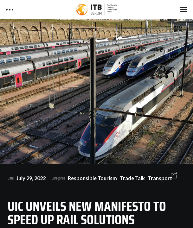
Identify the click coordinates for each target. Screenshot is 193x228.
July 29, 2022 (31, 178)
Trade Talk (132, 178)
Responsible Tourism (92, 178)
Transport (160, 178)
